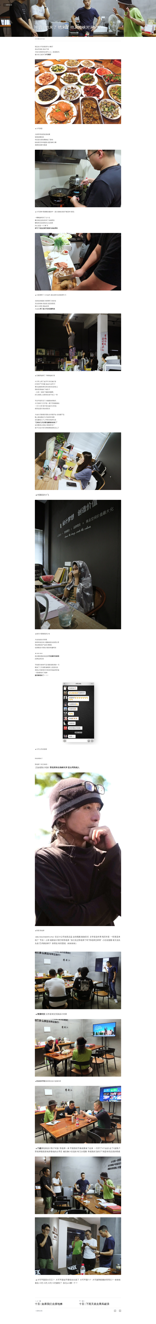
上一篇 (38, 1301)
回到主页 (8, 5)
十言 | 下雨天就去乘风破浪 (94, 1303)
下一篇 (82, 1301)
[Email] (120, 1311)
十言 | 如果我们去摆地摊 (49, 1303)
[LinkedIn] (115, 1311)
